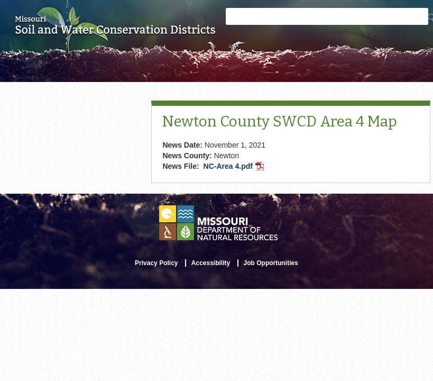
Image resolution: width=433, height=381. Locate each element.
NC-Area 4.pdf (235, 167)
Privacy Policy (156, 263)
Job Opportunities (271, 263)
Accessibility (210, 263)
